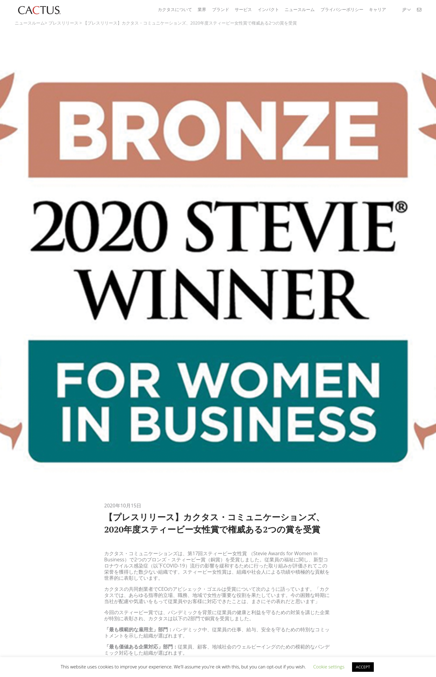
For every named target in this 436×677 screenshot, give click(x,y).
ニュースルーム (30, 23)
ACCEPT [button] (363, 667)
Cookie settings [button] (328, 667)
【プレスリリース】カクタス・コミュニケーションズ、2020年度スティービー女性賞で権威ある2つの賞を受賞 (190, 23)
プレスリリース (63, 23)
